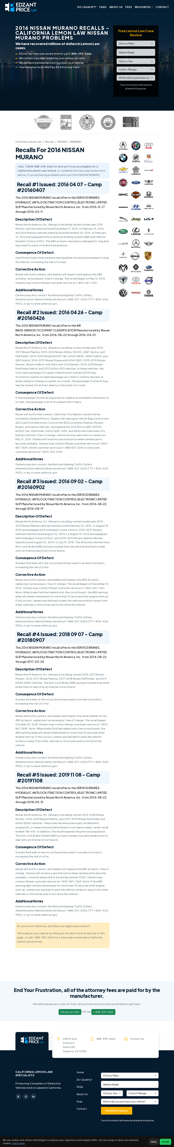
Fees (128, 7)
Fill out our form (70, 1012)
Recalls (49, 142)
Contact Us (137, 1039)
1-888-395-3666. (81, 54)
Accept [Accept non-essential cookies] (165, 1141)
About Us (116, 7)
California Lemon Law (28, 142)
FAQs (103, 7)
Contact (162, 7)
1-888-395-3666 (103, 1012)
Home (80, 1072)
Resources (143, 7)
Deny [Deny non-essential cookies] (153, 1141)
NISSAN (62, 142)
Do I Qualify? (86, 7)
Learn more (18, 1143)
